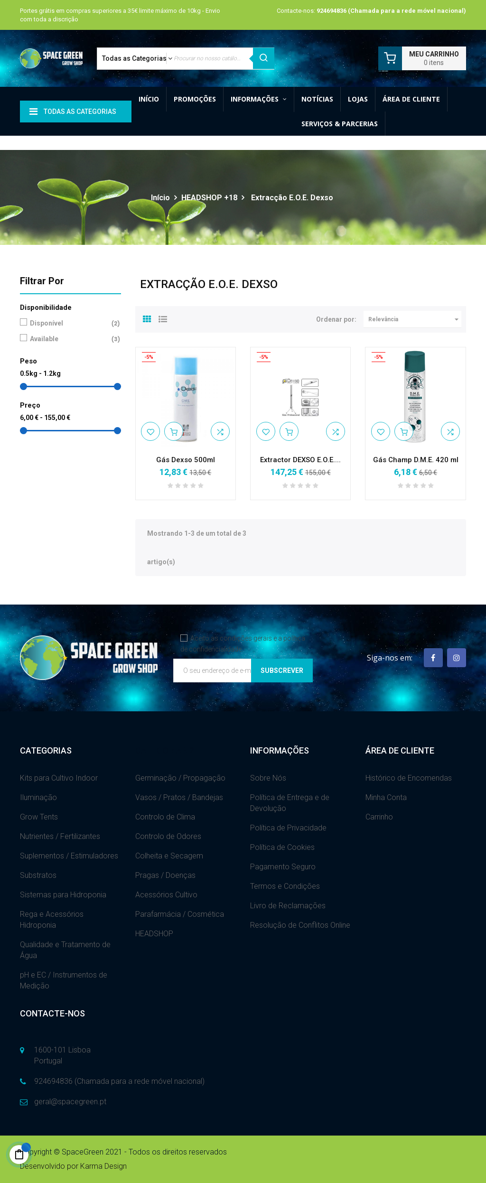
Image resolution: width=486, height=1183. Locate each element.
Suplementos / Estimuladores (69, 855)
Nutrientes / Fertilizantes (60, 836)
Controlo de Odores (168, 836)
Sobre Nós (268, 777)
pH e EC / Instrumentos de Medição (63, 980)
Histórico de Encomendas (408, 777)
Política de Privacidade (288, 827)
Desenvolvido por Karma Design (73, 1166)
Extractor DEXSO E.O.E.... (300, 460)
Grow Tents (39, 816)
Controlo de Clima (165, 816)
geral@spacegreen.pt (70, 1101)
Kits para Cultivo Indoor (59, 777)
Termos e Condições (285, 886)
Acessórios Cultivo (166, 894)
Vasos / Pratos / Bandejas (179, 797)
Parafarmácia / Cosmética (179, 914)
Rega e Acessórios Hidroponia (52, 920)
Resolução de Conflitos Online (300, 925)
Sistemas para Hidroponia (63, 894)
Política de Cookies (282, 847)
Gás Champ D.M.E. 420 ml (415, 460)
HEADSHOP (154, 933)
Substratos (38, 875)
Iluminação (38, 797)
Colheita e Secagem (169, 855)
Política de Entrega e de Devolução (289, 803)
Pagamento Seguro (283, 866)
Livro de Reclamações (288, 905)
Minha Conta (386, 797)
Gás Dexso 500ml (185, 460)
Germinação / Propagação (180, 777)
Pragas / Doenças (165, 875)
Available (68, 339)
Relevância (414, 319)
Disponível (68, 323)
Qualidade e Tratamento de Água (65, 950)
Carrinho (379, 816)
